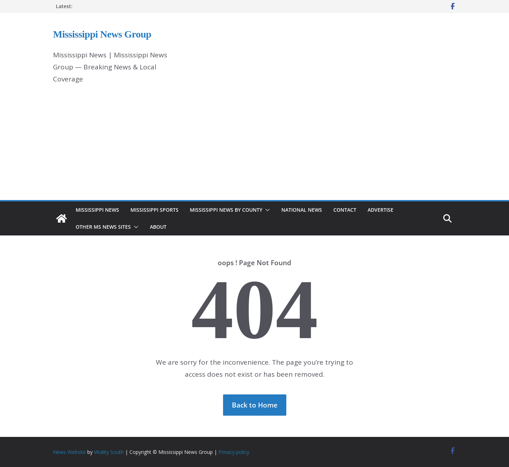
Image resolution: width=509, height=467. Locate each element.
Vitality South (109, 452)
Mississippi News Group (102, 34)
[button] (266, 210)
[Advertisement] (254, 147)
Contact (344, 209)
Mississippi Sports (154, 209)
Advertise (380, 209)
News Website (69, 452)
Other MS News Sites (103, 226)
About (158, 226)
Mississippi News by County (226, 209)
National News (301, 209)
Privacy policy (233, 452)
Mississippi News (97, 209)
